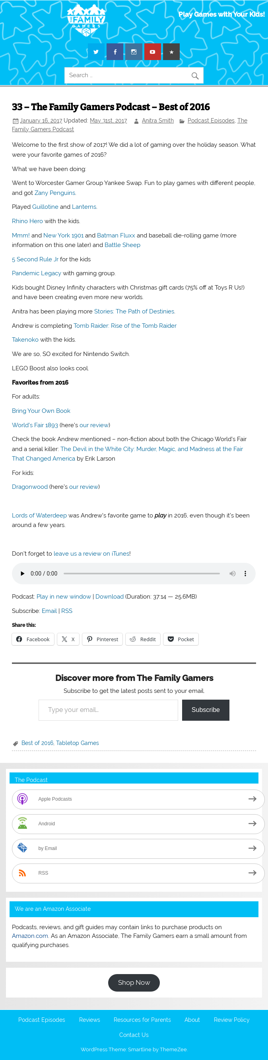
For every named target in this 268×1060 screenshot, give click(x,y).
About (192, 1020)
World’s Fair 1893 (35, 425)
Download (109, 596)
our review (94, 425)
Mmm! (21, 235)
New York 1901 (63, 235)
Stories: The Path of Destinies (134, 311)
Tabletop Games (77, 743)
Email (49, 611)
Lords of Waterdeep (39, 515)
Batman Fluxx (116, 235)
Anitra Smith (158, 120)
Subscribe (206, 709)
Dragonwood (30, 486)
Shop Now (134, 982)
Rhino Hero (27, 221)
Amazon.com (30, 935)
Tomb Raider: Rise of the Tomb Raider (125, 325)
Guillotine (45, 206)
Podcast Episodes (211, 120)
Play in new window (64, 596)
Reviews (89, 1020)
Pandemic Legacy (36, 273)
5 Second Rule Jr (36, 259)
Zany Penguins (55, 192)
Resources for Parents (142, 1020)
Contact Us (134, 1035)
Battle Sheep (122, 245)
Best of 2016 (37, 743)
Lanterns (84, 206)
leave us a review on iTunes (91, 553)
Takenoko (25, 339)
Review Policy (232, 1020)
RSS (66, 611)
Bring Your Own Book (41, 410)
